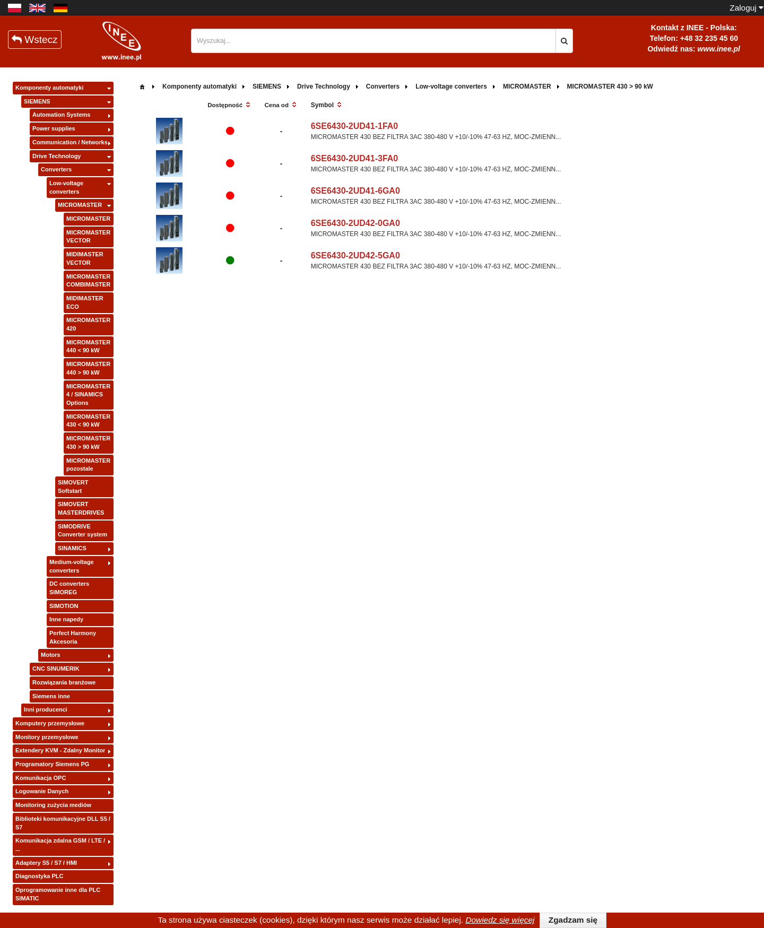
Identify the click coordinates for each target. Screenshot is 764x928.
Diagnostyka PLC (39, 876)
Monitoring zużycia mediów (53, 805)
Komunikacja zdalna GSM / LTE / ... (60, 844)
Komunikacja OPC (40, 778)
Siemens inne (51, 696)
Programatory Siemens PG (52, 764)
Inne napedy (66, 619)
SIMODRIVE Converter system (82, 530)
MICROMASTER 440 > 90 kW (88, 368)
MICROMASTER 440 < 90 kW (88, 346)
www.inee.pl (719, 49)
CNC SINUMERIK (56, 668)
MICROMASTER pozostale (88, 464)
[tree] (63, 494)
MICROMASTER (80, 205)
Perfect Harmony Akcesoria (72, 637)
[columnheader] (230, 105)
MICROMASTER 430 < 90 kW (88, 420)
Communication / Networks (70, 142)
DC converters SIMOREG (69, 587)
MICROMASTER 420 (88, 324)
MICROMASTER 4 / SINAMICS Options (88, 394)
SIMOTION (63, 606)
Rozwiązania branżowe (64, 682)
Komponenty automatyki (49, 87)
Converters (56, 169)
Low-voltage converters (66, 187)
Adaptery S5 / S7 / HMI (46, 863)
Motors (50, 655)
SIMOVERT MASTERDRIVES (81, 508)
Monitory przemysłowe (47, 737)
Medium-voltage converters (71, 566)
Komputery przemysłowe (49, 723)
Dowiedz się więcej (499, 919)
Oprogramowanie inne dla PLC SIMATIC (57, 894)
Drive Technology (56, 156)
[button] (564, 41)
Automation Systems (61, 114)
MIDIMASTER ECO (84, 302)
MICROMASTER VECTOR (88, 236)
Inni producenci (45, 709)
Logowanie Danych (41, 791)
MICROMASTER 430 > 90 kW (88, 442)
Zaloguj (746, 7)
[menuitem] (142, 86)
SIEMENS (37, 101)
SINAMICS (72, 548)
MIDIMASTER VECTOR (84, 258)
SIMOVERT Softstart (73, 486)
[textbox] (373, 41)
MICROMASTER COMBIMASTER (88, 280)
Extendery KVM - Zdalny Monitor (60, 750)
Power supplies (53, 128)
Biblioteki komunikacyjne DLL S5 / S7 (62, 823)
